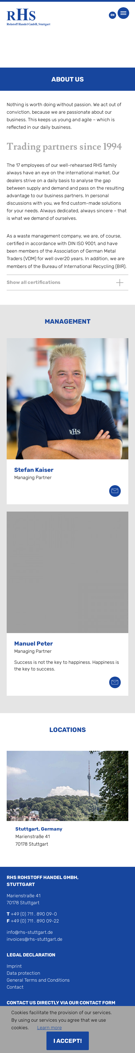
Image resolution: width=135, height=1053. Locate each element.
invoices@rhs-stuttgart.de (34, 939)
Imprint (14, 966)
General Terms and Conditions (38, 980)
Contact (15, 987)
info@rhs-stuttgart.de (30, 932)
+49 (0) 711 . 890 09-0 (34, 914)
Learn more (49, 1027)
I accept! (67, 1040)
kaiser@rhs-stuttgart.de (115, 491)
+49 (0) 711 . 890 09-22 (35, 921)
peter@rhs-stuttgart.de (115, 682)
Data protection (23, 973)
